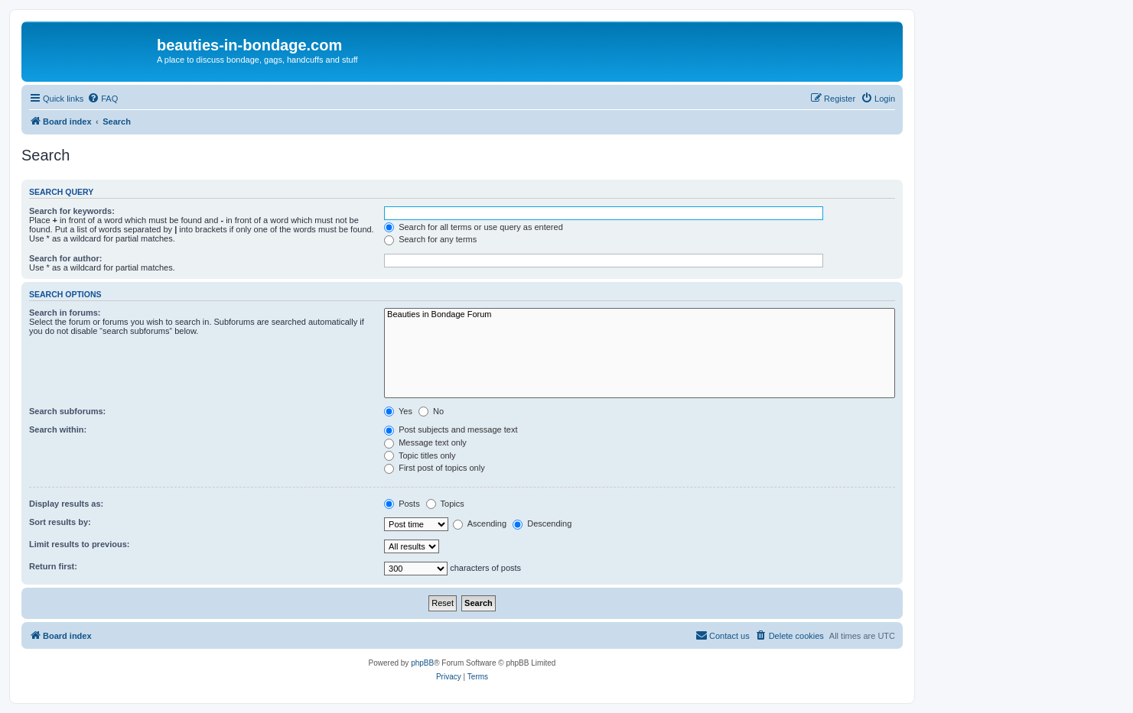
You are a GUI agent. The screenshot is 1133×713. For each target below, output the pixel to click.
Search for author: (65, 258)
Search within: (57, 429)
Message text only (425, 442)
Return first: (53, 566)
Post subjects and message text (450, 429)
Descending (542, 523)
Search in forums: (65, 312)
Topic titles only (419, 455)
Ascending (479, 523)
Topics (445, 503)
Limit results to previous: (79, 544)
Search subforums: (67, 411)
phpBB (422, 663)
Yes (398, 411)
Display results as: (66, 503)
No (431, 411)
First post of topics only (434, 467)
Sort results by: (60, 522)
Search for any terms (430, 239)
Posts (402, 503)
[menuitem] (102, 98)
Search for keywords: (72, 211)
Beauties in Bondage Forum (640, 315)
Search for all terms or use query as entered (473, 227)
